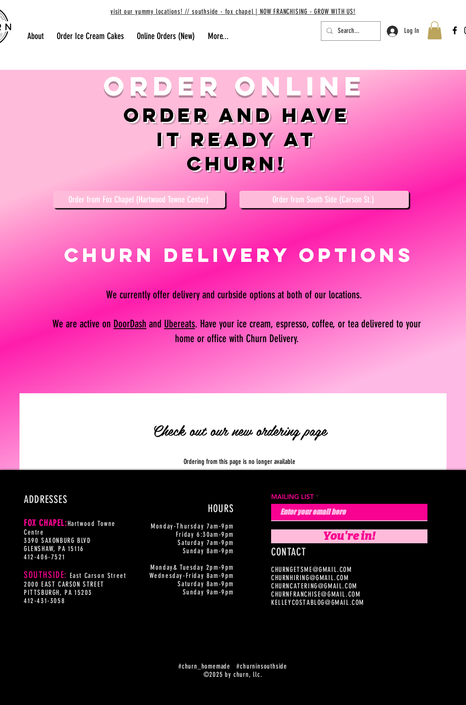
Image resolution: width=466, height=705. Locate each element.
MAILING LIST (292, 496)
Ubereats (179, 324)
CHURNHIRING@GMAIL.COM (310, 578)
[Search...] (350, 31)
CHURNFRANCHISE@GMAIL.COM (315, 594)
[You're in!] (349, 536)
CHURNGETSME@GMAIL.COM (311, 569)
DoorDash (129, 324)
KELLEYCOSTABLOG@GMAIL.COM (317, 602)
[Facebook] (455, 30)
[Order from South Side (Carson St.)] (324, 199)
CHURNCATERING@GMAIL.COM (314, 586)
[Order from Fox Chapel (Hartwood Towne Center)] (139, 199)
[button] (434, 30)
